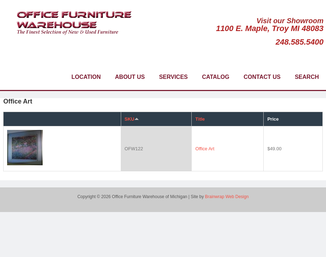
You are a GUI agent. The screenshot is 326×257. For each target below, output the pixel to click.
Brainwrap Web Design (227, 196)
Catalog (215, 77)
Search (307, 77)
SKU (132, 119)
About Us (130, 77)
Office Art (204, 148)
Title (200, 119)
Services (173, 77)
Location (85, 77)
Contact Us (262, 77)
